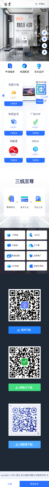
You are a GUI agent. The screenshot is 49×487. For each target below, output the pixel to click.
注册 (10, 484)
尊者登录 (34, 484)
